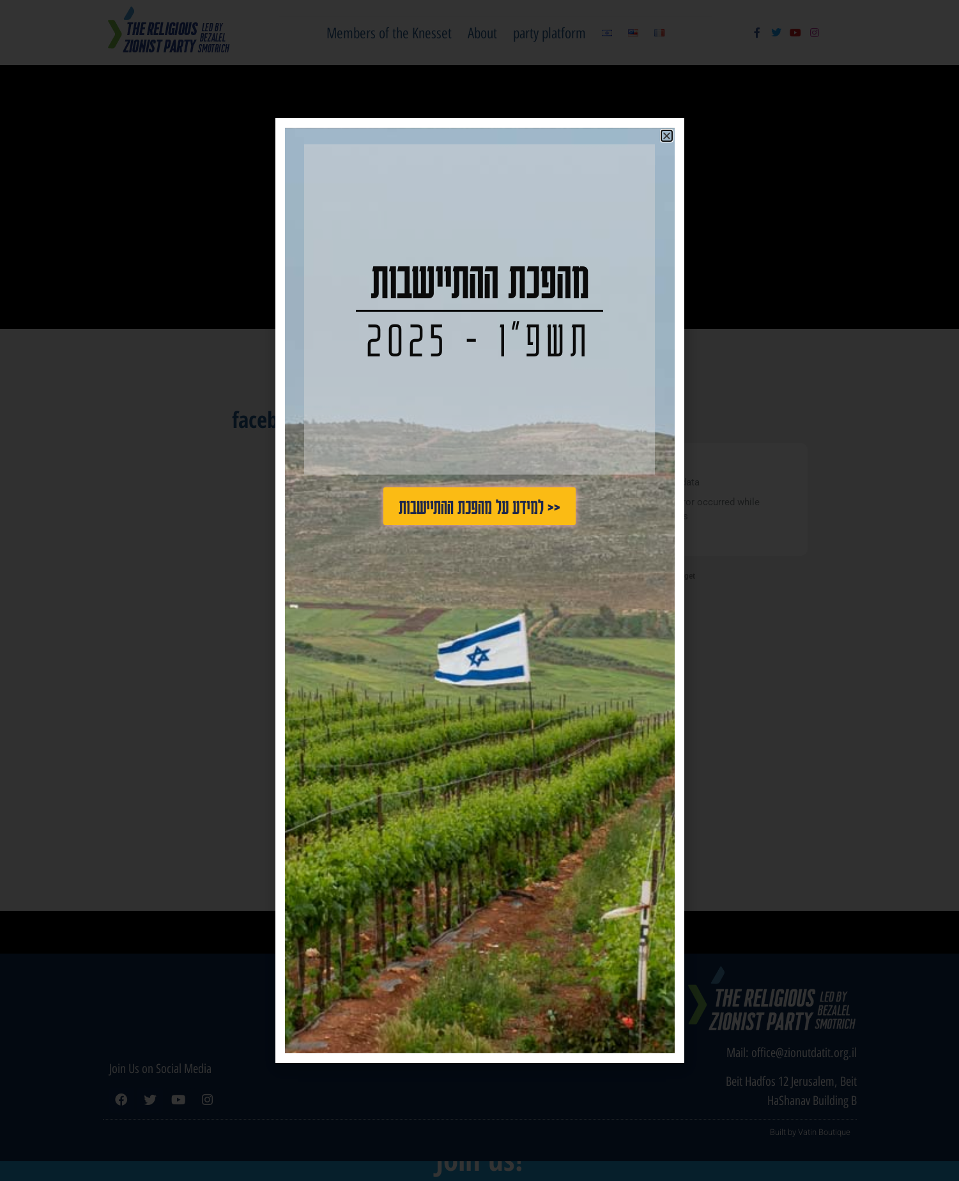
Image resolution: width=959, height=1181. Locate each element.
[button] (666, 136)
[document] (479, 590)
